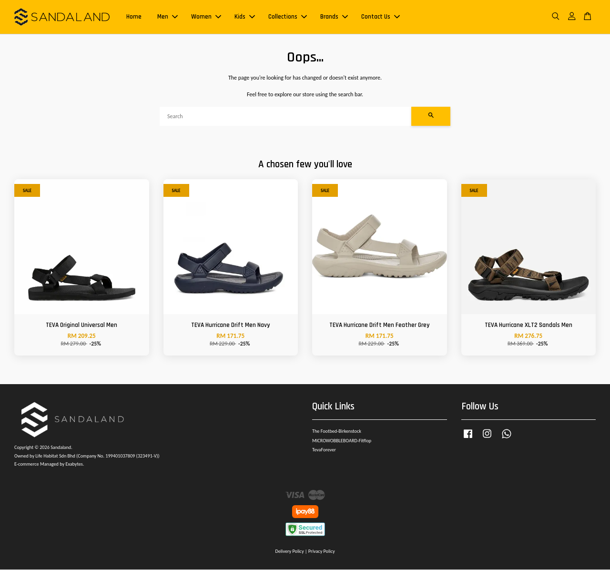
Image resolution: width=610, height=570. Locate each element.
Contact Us (380, 17)
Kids (244, 17)
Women (206, 17)
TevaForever (324, 451)
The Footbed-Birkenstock (336, 431)
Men (167, 17)
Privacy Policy (321, 552)
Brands (334, 17)
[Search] (285, 116)
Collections (287, 17)
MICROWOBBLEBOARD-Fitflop (341, 441)
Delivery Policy (289, 552)
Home (134, 17)
